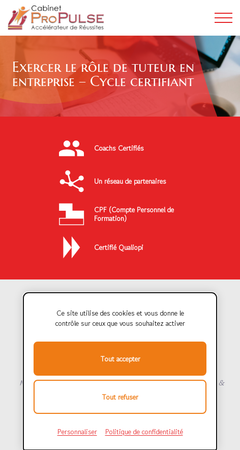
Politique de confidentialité (144, 432)
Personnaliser (77, 432)
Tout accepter (120, 359)
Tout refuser (120, 397)
